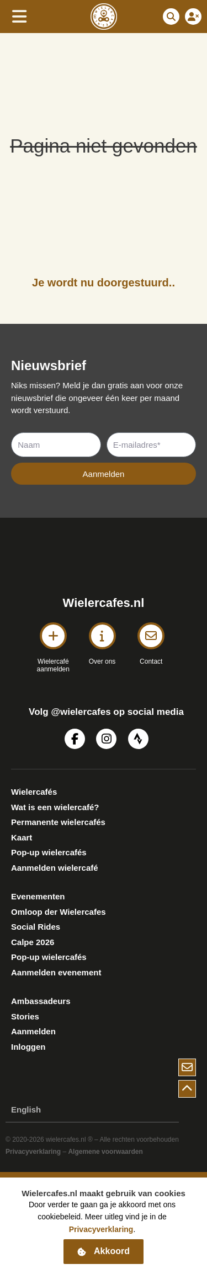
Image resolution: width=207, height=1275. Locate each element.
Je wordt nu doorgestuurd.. (103, 282)
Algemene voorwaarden (105, 1151)
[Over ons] (102, 635)
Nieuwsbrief (48, 365)
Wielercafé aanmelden (53, 665)
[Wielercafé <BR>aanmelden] (53, 635)
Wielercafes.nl (104, 603)
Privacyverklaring (33, 1151)
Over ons (102, 661)
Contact (151, 661)
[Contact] (150, 635)
